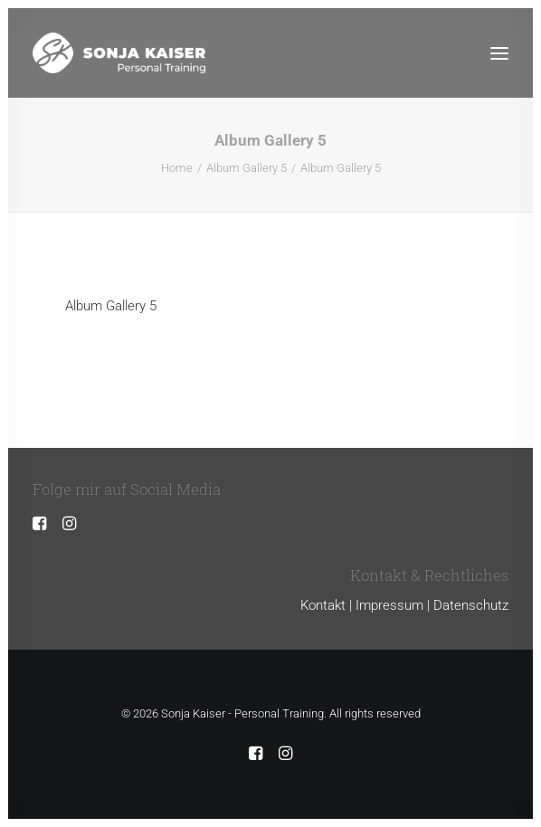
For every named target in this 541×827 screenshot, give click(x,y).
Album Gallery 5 (246, 168)
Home (177, 168)
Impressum (389, 605)
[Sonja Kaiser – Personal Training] (119, 53)
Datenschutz (470, 605)
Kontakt (323, 605)
